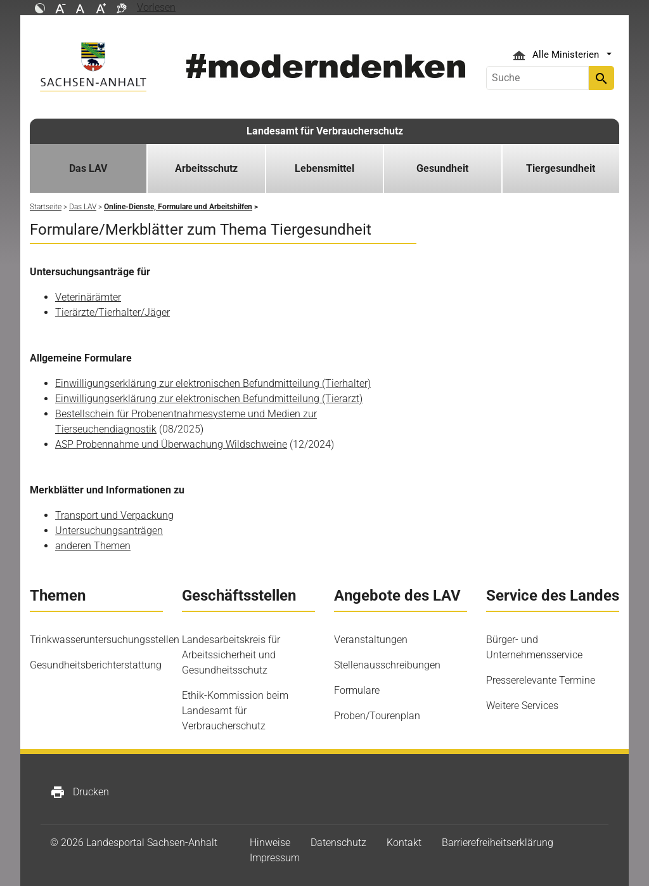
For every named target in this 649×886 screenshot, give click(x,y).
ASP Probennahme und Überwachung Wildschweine (171, 444)
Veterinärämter (88, 297)
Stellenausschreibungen (387, 665)
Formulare (357, 690)
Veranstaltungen (371, 640)
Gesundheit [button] (442, 168)
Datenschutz (338, 843)
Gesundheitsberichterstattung (96, 665)
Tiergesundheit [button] (560, 168)
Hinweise (270, 843)
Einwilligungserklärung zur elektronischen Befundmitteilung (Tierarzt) (209, 399)
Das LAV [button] (88, 168)
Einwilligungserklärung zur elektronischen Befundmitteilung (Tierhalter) (213, 383)
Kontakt (404, 843)
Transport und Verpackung (114, 515)
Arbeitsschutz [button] (206, 168)
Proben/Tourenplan (377, 716)
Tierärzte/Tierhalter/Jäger (112, 312)
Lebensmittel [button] (324, 168)
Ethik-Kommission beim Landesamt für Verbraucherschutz (235, 710)
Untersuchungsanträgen (109, 530)
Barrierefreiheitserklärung (497, 843)
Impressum (275, 858)
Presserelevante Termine (540, 680)
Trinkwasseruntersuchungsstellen (104, 640)
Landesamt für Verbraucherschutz (325, 131)
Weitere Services (522, 706)
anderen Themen (93, 546)
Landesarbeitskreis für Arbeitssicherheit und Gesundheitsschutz (231, 655)
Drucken (79, 792)
